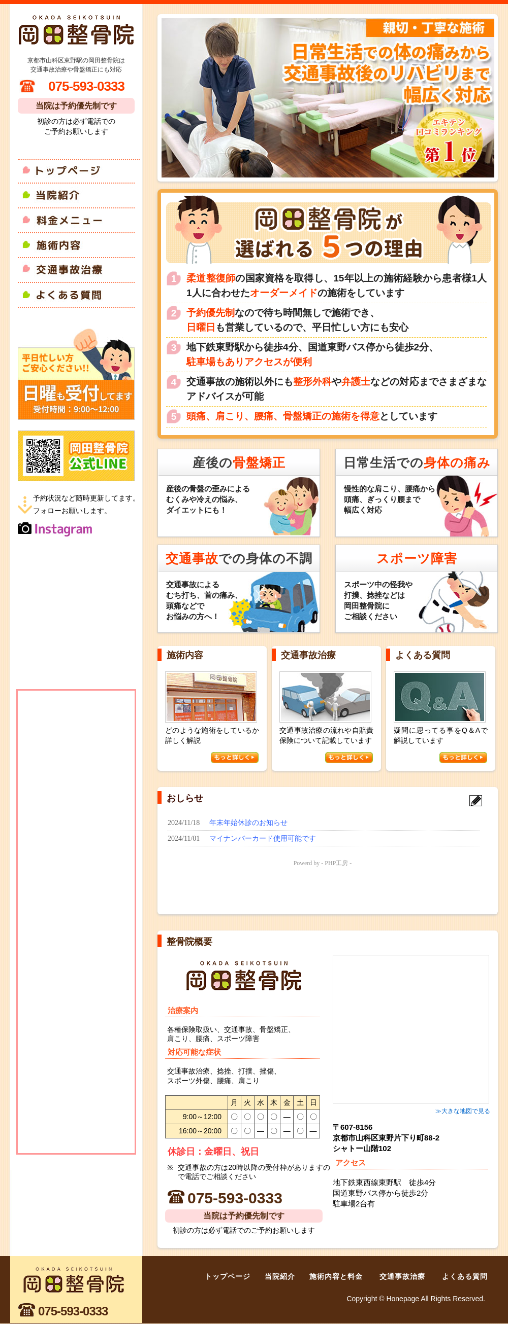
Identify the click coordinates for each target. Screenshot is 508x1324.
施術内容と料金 (336, 1276)
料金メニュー (79, 220)
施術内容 (79, 245)
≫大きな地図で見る (462, 1111)
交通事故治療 (79, 270)
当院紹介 (79, 195)
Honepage (402, 1299)
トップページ (79, 170)
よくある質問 (79, 294)
